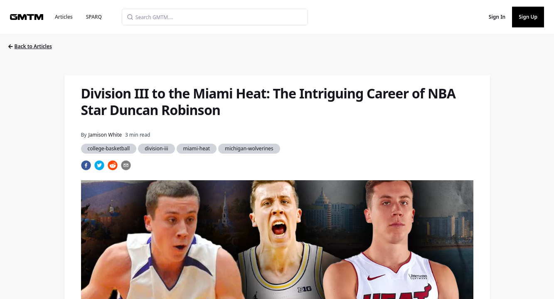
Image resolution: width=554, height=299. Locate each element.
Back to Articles (30, 46)
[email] (126, 165)
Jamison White (105, 134)
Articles (64, 16)
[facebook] (86, 165)
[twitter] (99, 165)
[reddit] (113, 165)
